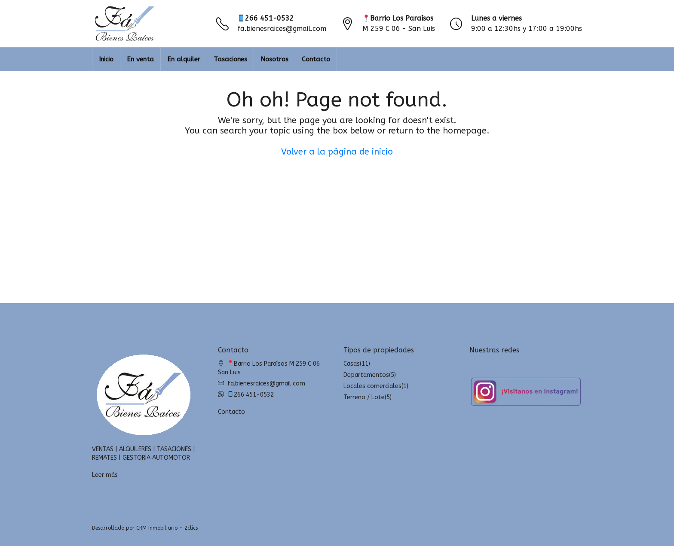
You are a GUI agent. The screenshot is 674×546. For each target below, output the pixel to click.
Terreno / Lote (364, 397)
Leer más (105, 475)
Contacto (316, 59)
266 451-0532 (266, 18)
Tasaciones (230, 59)
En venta (140, 59)
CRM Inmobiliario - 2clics (167, 528)
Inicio (106, 59)
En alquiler (183, 59)
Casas (351, 363)
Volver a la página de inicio (337, 152)
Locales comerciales (372, 386)
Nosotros (274, 59)
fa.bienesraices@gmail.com (281, 28)
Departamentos (366, 375)
